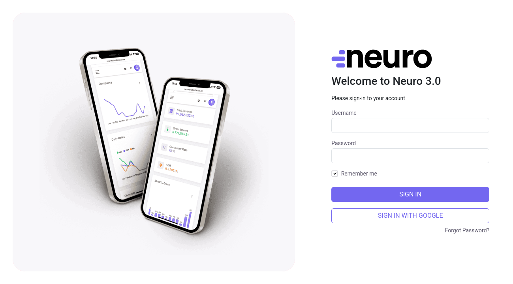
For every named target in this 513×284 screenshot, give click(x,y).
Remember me (359, 173)
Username (344, 113)
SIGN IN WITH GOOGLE (410, 215)
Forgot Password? (467, 230)
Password (343, 143)
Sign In (410, 194)
